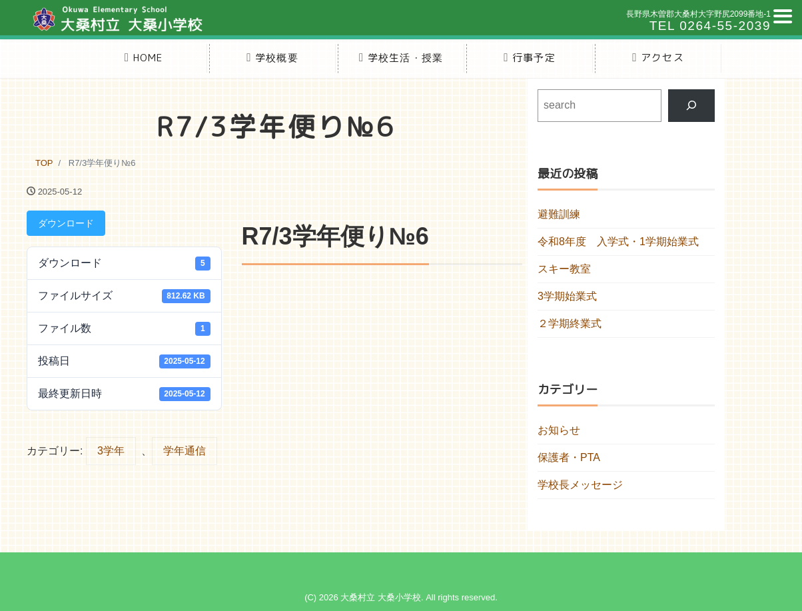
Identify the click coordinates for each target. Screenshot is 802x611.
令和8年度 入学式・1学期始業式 (618, 241)
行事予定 (530, 58)
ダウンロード (66, 223)
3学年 (111, 450)
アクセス (658, 58)
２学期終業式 (570, 323)
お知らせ (559, 430)
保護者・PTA (569, 457)
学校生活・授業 (401, 58)
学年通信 (184, 450)
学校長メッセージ (580, 484)
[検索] (691, 105)
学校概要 (272, 58)
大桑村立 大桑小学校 (380, 597)
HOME (144, 58)
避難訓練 (559, 214)
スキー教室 (564, 269)
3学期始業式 (567, 296)
